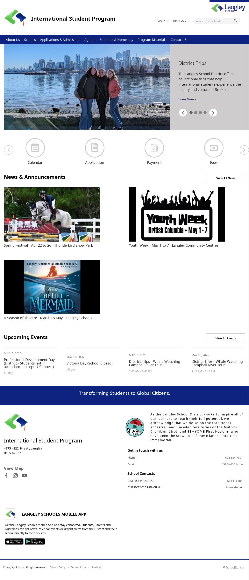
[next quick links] (244, 150)
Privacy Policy (58, 567)
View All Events (226, 338)
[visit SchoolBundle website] (233, 567)
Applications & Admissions (60, 39)
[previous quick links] (8, 150)
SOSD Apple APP (14, 541)
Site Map (96, 567)
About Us (13, 39)
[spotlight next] (213, 112)
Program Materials (152, 39)
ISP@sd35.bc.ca (232, 464)
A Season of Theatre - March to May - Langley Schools (48, 317)
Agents (89, 39)
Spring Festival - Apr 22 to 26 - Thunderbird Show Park (48, 245)
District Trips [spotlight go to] (192, 63)
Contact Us (179, 39)
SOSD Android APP (35, 541)
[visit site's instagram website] (15, 475)
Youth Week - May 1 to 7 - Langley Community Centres (173, 245)
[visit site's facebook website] (6, 475)
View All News (225, 178)
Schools (30, 39)
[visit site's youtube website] (24, 475)
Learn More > (187, 99)
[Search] (214, 21)
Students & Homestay (116, 39)
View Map (14, 468)
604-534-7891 (234, 457)
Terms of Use (78, 567)
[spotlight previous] (183, 112)
